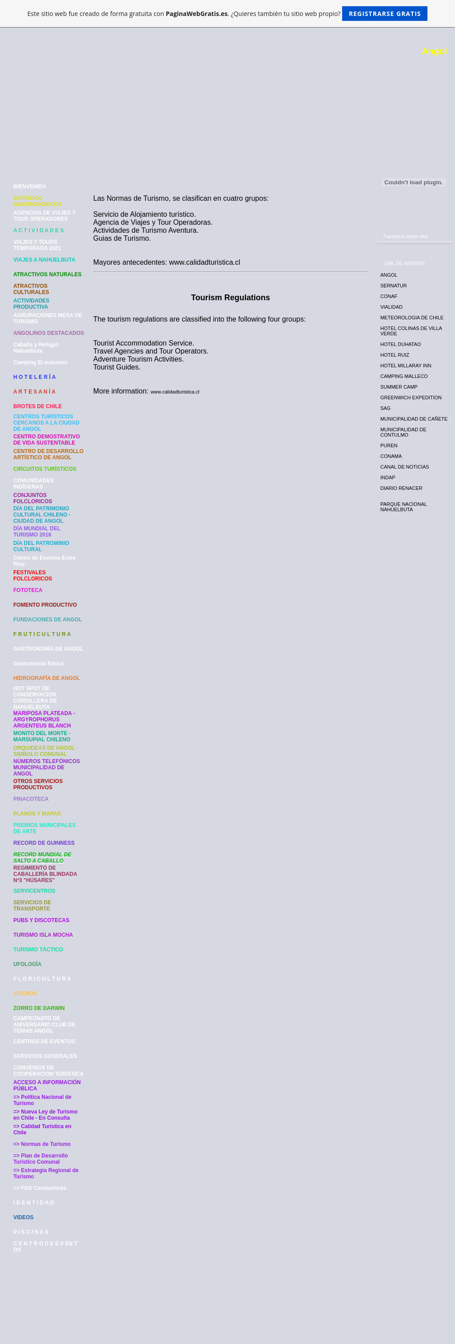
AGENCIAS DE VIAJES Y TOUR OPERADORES (44, 216)
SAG (385, 408)
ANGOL (389, 275)
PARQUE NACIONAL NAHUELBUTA (403, 506)
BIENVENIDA (29, 186)
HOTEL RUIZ (394, 355)
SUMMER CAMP (399, 387)
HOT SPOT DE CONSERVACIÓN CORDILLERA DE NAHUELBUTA (35, 697)
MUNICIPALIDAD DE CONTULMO (403, 432)
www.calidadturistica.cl (175, 391)
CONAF (389, 296)
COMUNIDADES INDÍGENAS (33, 483)
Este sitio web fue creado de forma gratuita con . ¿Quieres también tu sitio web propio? (228, 13)
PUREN (389, 445)
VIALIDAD (391, 307)
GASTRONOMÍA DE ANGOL (48, 649)
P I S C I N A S (30, 1232)
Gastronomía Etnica (38, 663)
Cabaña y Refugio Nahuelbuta (35, 348)
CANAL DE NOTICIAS (404, 466)
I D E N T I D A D (33, 1203)
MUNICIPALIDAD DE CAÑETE (413, 418)
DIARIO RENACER (401, 488)
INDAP (387, 477)
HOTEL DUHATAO (400, 344)
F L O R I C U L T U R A (42, 979)
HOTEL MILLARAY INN (405, 365)
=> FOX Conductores (39, 1188)
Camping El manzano (40, 362)
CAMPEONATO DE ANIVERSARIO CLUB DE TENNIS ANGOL (44, 1024)
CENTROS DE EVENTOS (44, 1041)
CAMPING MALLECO (404, 376)
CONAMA (391, 456)
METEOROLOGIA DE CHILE (411, 317)
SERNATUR (393, 285)
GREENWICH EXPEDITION (411, 397)
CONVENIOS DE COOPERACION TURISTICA (48, 1071)
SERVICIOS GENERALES (45, 1056)
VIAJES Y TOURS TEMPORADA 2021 (37, 245)
